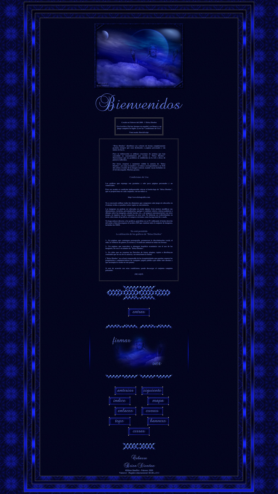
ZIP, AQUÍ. (139, 274)
